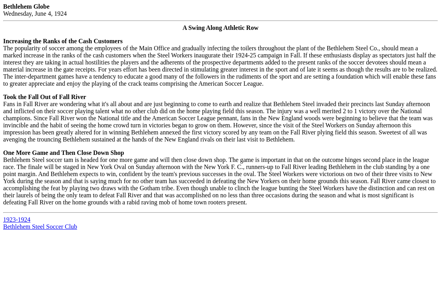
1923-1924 (16, 219)
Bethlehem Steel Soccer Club (40, 226)
